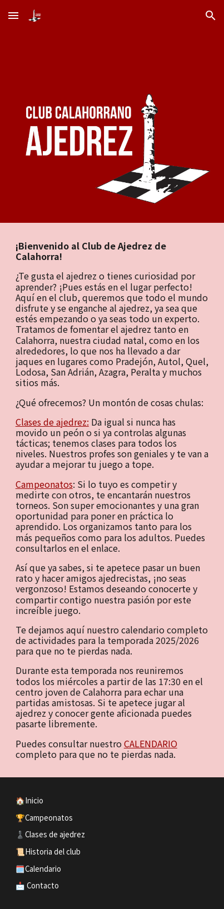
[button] (13, 15)
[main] (112, 500)
